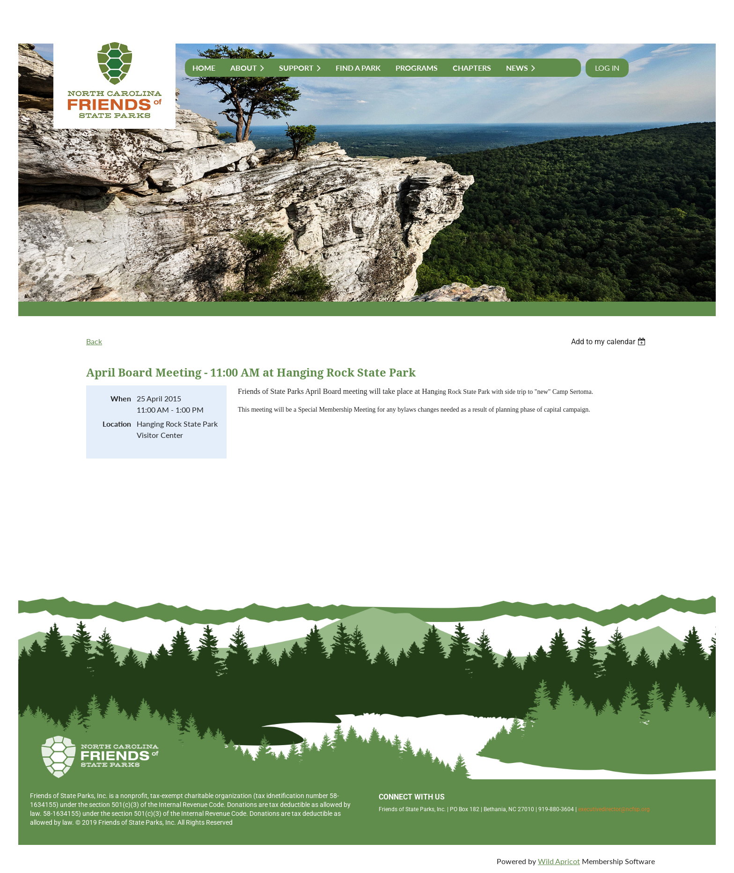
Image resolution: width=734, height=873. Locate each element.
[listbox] (609, 342)
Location (117, 423)
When (120, 398)
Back (94, 341)
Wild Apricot (559, 861)
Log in (607, 67)
